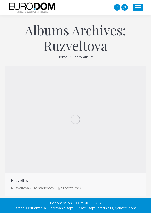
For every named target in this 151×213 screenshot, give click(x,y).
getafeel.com (125, 208)
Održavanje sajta (61, 208)
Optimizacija (36, 208)
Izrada (19, 208)
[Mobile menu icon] (138, 7)
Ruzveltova (21, 180)
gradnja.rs (105, 208)
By (43, 188)
